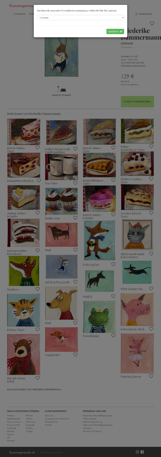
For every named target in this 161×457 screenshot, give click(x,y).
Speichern (115, 31)
